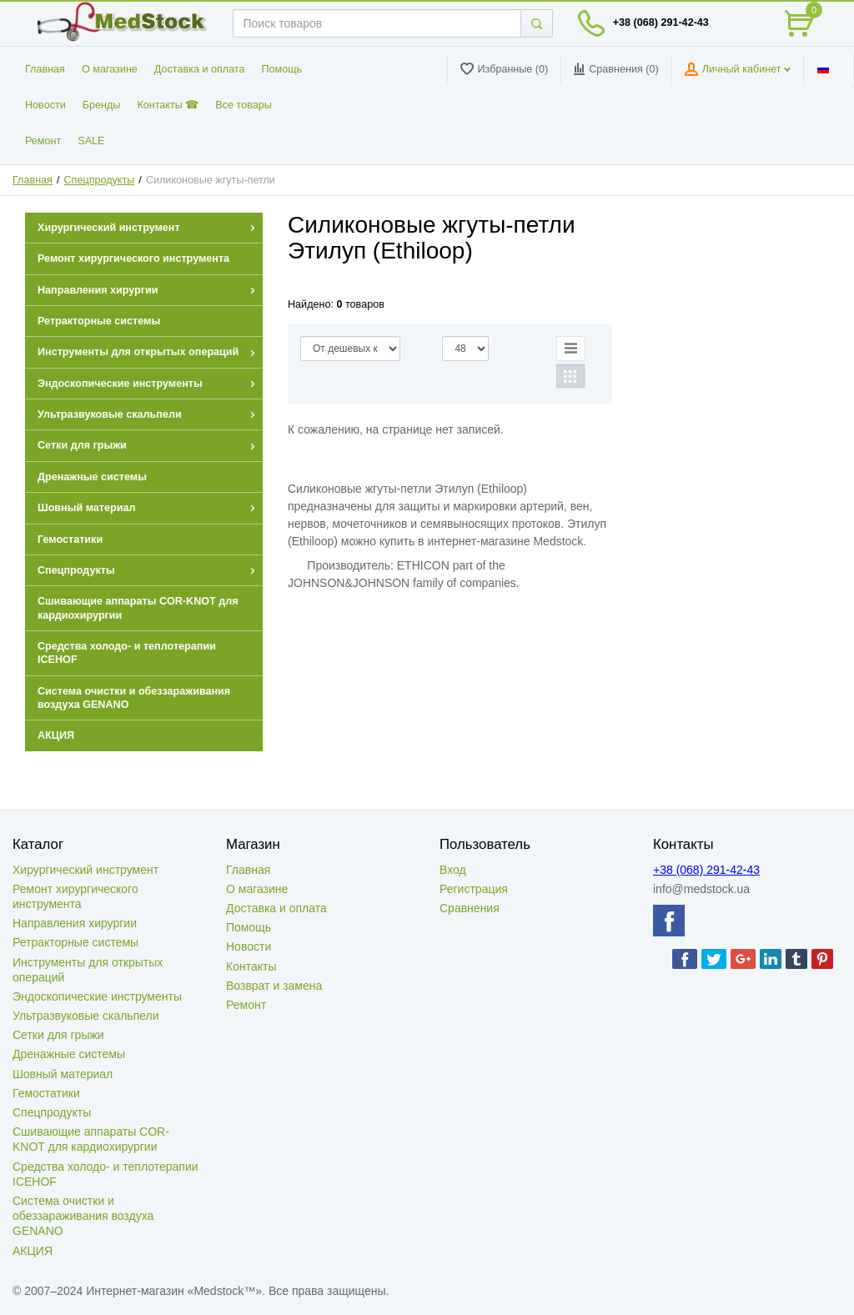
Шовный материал (63, 1074)
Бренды (102, 105)
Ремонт (43, 141)
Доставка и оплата (199, 69)
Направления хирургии (75, 923)
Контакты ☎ (167, 105)
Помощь (282, 69)
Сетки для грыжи (58, 1034)
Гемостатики (46, 1093)
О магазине (110, 69)
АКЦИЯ (33, 1250)
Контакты (251, 966)
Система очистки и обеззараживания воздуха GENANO (83, 1215)
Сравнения (470, 908)
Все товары (243, 105)
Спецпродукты (99, 180)
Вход (453, 869)
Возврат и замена (274, 985)
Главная (45, 69)
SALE (91, 141)
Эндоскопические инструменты (97, 996)
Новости (45, 105)
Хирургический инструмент (85, 869)
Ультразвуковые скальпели (86, 1015)
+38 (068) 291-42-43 (661, 22)
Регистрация (474, 889)
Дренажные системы (69, 1054)
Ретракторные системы (75, 942)
